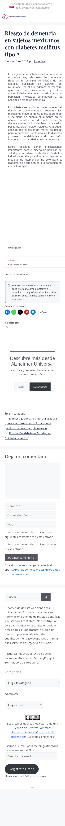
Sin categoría (17, 413)
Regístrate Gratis (21, 769)
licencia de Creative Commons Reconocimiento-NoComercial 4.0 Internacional (32, 732)
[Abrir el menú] (33, 787)
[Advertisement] (31, 203)
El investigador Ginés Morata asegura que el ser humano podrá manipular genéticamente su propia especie (31, 423)
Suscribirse (40, 386)
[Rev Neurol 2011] (14, 260)
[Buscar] (46, 597)
